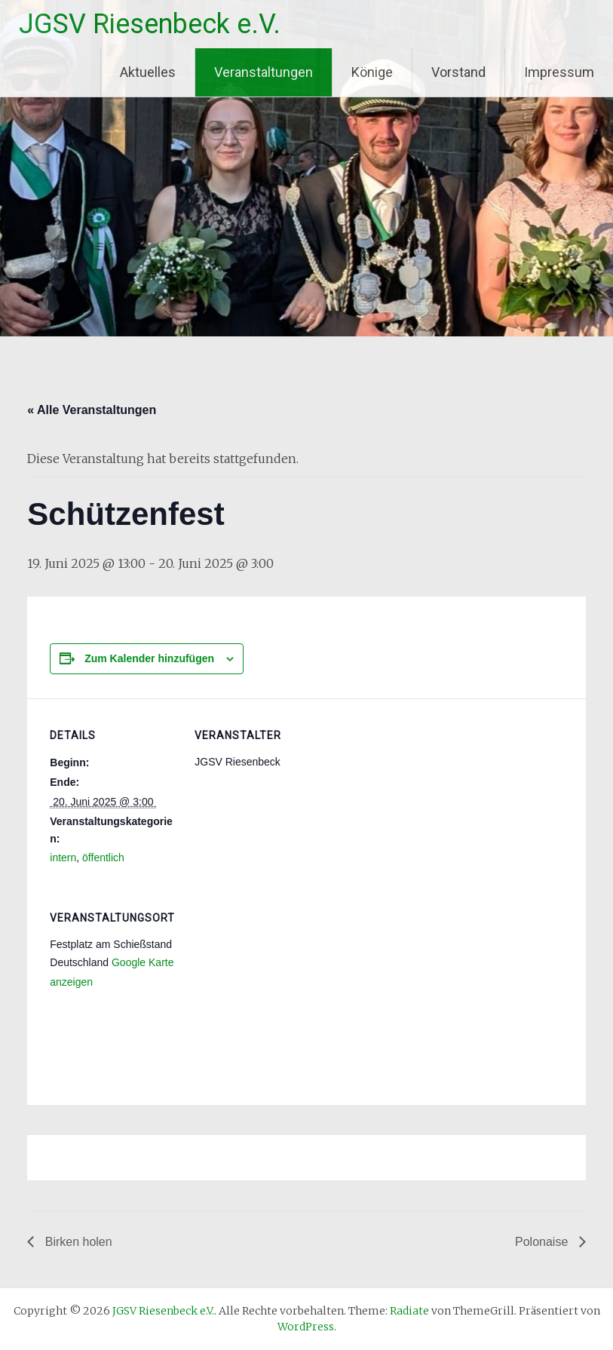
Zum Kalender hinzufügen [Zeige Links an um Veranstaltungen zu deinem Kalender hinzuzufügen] (149, 658)
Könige (372, 72)
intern (63, 857)
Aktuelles (148, 72)
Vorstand (458, 72)
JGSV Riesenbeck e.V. (149, 24)
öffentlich (103, 857)
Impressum (559, 72)
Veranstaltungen (263, 72)
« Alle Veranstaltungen (91, 409)
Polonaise (543, 1241)
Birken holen (76, 1241)
